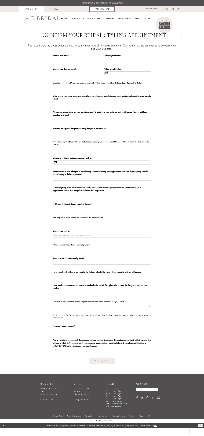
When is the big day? (113, 69)
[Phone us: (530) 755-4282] (150, 9)
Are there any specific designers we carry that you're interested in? (79, 130)
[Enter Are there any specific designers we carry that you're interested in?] (102, 135)
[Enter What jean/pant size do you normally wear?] (102, 254)
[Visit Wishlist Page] (167, 9)
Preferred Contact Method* (64, 333)
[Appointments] (101, 9)
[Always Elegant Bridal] (42, 18)
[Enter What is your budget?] (102, 240)
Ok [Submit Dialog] (200, 433)
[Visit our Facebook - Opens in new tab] (137, 405)
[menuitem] (31, 9)
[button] (173, 9)
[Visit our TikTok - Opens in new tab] (153, 405)
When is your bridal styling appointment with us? (72, 161)
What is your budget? (61, 236)
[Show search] (161, 9)
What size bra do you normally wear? (68, 264)
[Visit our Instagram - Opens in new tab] (142, 405)
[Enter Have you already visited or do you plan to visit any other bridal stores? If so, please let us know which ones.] (102, 282)
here (155, 433)
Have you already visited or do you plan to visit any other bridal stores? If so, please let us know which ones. (97, 278)
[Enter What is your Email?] (76, 60)
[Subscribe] (158, 397)
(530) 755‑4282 (47, 407)
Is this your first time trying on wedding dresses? (72, 208)
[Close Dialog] (3, 433)
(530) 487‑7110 (81, 407)
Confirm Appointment (102, 368)
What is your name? (112, 55)
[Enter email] (148, 397)
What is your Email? (61, 55)
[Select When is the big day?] (127, 74)
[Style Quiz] (164, 25)
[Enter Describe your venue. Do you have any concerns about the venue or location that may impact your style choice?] (102, 88)
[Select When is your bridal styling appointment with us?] (102, 165)
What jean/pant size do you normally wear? (71, 250)
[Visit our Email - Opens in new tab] (158, 405)
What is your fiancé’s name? (64, 69)
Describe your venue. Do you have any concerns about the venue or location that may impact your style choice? (97, 83)
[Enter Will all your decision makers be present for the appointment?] (102, 226)
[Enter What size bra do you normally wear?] (102, 268)
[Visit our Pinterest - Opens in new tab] (147, 405)
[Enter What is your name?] (127, 60)
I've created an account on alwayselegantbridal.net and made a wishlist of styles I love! (88, 308)
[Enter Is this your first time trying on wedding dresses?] (102, 212)
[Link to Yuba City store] (31, 9)
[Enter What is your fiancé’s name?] (76, 74)
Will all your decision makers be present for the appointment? (78, 222)
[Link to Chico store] (54, 9)
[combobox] (102, 313)
